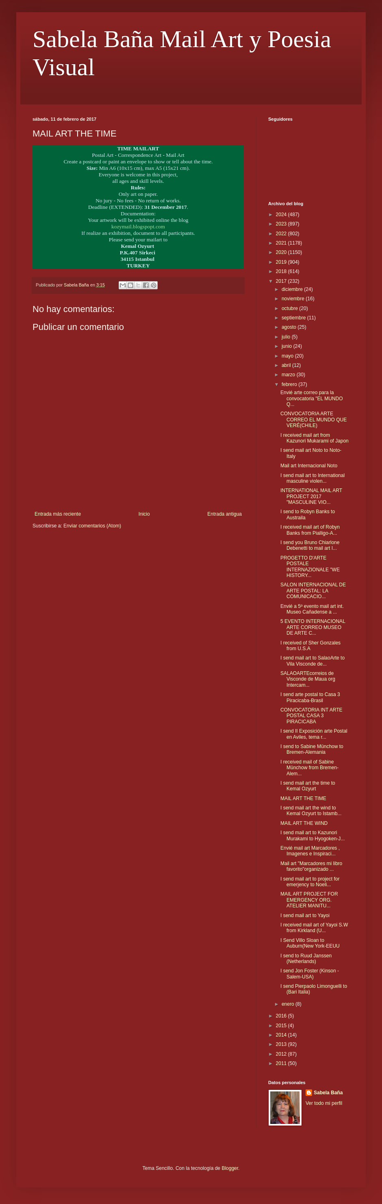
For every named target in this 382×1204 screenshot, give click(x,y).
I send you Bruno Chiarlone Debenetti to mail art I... (309, 545)
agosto (289, 327)
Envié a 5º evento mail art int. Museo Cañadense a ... (312, 609)
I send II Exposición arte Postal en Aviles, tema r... (313, 734)
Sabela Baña (328, 1093)
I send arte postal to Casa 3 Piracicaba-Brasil (310, 697)
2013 (282, 1044)
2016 (282, 1016)
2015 (282, 1025)
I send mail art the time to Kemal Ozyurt (307, 786)
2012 (282, 1054)
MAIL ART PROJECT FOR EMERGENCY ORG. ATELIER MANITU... (309, 900)
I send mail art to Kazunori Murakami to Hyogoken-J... (312, 835)
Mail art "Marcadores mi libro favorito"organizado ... (311, 866)
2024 (282, 214)
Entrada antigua (224, 514)
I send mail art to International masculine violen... (312, 478)
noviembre (294, 299)
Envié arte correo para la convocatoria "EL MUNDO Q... (311, 398)
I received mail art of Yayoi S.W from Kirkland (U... (314, 927)
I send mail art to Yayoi (305, 915)
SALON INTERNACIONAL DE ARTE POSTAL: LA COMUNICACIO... (313, 590)
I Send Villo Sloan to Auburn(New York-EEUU (310, 943)
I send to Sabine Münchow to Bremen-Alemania (311, 749)
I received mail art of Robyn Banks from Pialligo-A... (310, 530)
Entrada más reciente (58, 514)
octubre (290, 308)
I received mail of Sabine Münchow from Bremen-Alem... (309, 768)
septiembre (294, 318)
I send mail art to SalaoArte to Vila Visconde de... (312, 660)
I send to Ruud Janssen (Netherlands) (306, 958)
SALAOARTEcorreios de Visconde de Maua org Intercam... (307, 679)
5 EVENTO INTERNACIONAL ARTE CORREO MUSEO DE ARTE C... (312, 627)
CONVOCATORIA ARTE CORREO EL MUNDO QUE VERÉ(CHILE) (313, 419)
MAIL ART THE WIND (304, 823)
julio (287, 337)
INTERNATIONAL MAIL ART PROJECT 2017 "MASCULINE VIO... (311, 496)
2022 (282, 233)
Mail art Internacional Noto (308, 466)
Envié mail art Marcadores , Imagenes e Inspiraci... (310, 851)
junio (287, 346)
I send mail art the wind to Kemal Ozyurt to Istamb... (310, 810)
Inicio (144, 514)
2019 (282, 262)
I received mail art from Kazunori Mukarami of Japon (314, 438)
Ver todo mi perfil (324, 1103)
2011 (282, 1063)
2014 (282, 1035)
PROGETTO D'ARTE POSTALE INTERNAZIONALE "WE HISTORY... (310, 566)
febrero (290, 384)
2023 (282, 224)
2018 (282, 271)
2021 (282, 243)
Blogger (229, 1168)
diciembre (293, 289)
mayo (288, 356)
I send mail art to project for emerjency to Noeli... (309, 881)
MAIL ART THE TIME (303, 798)
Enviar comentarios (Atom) (92, 526)
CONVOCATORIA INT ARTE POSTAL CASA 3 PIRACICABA (311, 716)
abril (287, 365)
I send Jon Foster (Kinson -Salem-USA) (309, 973)
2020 (282, 252)
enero (288, 1004)
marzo (289, 374)
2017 (282, 281)
